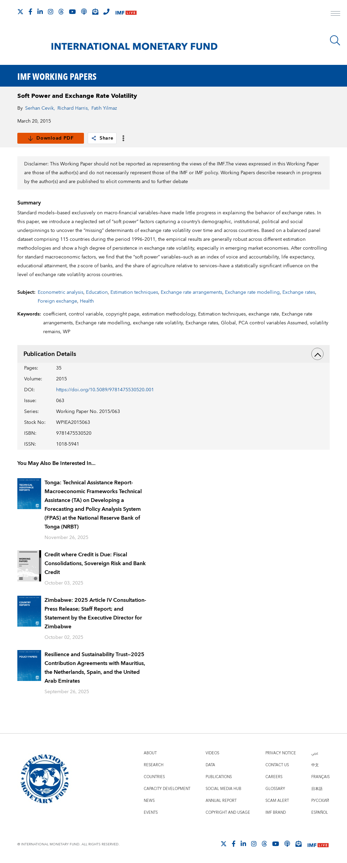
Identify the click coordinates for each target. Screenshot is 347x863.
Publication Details (173, 354)
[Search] (335, 40)
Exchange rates (298, 292)
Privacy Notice (280, 753)
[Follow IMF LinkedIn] (40, 11)
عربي (314, 753)
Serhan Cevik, (40, 108)
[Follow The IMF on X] (20, 11)
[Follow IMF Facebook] (30, 11)
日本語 (317, 789)
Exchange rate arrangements (191, 292)
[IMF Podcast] (84, 11)
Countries (154, 777)
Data (210, 765)
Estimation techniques (134, 292)
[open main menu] (335, 14)
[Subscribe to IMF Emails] (95, 11)
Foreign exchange (57, 301)
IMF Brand (275, 812)
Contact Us (277, 765)
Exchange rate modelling (252, 292)
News (149, 800)
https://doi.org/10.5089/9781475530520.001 (105, 390)
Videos (212, 753)
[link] (94, 138)
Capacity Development (167, 789)
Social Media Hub (223, 789)
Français (320, 777)
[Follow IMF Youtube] (72, 11)
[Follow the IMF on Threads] (61, 11)
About (150, 753)
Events (151, 812)
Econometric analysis (60, 292)
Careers (273, 777)
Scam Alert (277, 800)
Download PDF (50, 138)
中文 (315, 765)
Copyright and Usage (228, 812)
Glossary (275, 789)
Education (97, 292)
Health (87, 301)
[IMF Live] (126, 12)
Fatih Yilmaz (104, 108)
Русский (320, 800)
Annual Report (221, 800)
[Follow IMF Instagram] (50, 11)
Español (319, 812)
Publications (219, 777)
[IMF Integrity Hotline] (106, 11)
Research (153, 765)
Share (102, 138)
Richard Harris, (73, 108)
